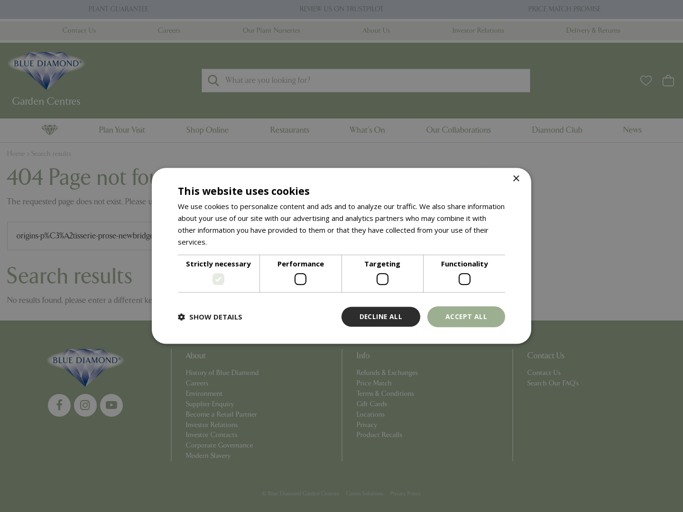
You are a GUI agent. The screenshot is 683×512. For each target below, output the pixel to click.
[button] (210, 316)
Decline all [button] (380, 316)
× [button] (515, 179)
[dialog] (341, 256)
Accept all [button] (466, 316)
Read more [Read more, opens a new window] (227, 242)
